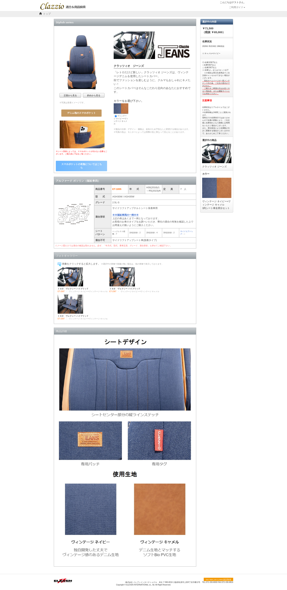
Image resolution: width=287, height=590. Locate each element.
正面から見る (70, 95)
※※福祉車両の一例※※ (125, 215)
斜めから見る (93, 95)
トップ (47, 13)
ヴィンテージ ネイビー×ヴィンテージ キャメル (121, 114)
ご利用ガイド (237, 7)
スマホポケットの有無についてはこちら (81, 166)
